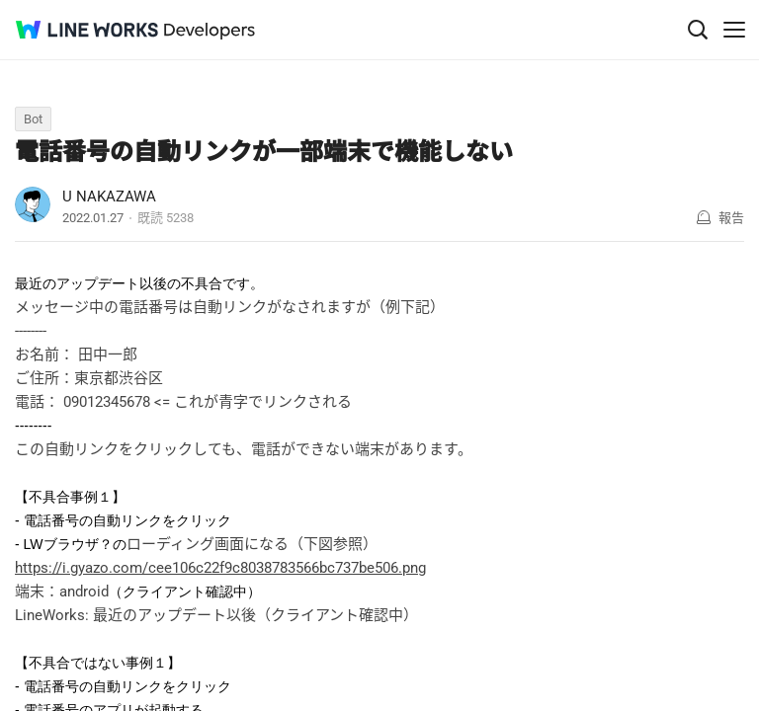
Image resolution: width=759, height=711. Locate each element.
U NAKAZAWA (109, 196)
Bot (33, 119)
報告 (731, 217)
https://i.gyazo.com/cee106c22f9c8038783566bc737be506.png (220, 568)
